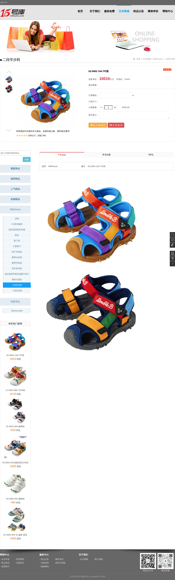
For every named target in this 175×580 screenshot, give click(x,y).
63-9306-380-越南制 (15, 499)
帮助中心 (167, 11)
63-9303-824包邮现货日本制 (15, 462)
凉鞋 (17, 218)
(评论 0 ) (32, 135)
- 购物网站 (44, 566)
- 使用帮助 (19, 559)
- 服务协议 (58, 559)
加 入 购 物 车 (97, 125)
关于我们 (95, 11)
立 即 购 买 (116, 125)
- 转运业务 (44, 559)
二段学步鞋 (170, 59)
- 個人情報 (98, 559)
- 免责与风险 (59, 563)
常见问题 (106, 154)
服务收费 (109, 11)
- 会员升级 (4, 559)
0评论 (151, 154)
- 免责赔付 (4, 566)
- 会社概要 (83, 559)
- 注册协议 (19, 563)
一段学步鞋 (17, 290)
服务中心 (44, 554)
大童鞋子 (17, 246)
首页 (80, 11)
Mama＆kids (17, 311)
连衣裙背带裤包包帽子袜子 (17, 274)
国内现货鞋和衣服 (17, 229)
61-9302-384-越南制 (15, 426)
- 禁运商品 (4, 563)
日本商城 (124, 11)
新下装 (17, 241)
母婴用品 (15, 301)
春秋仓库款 (17, 279)
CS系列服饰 (16, 224)
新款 (17, 235)
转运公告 (138, 11)
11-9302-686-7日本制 (15, 390)
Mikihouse (157, 59)
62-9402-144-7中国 (15, 355)
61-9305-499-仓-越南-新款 (15, 535)
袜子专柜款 (17, 252)
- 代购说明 (44, 563)
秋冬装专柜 (17, 268)
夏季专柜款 (17, 263)
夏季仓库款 (17, 257)
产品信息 (62, 155)
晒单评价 (153, 11)
